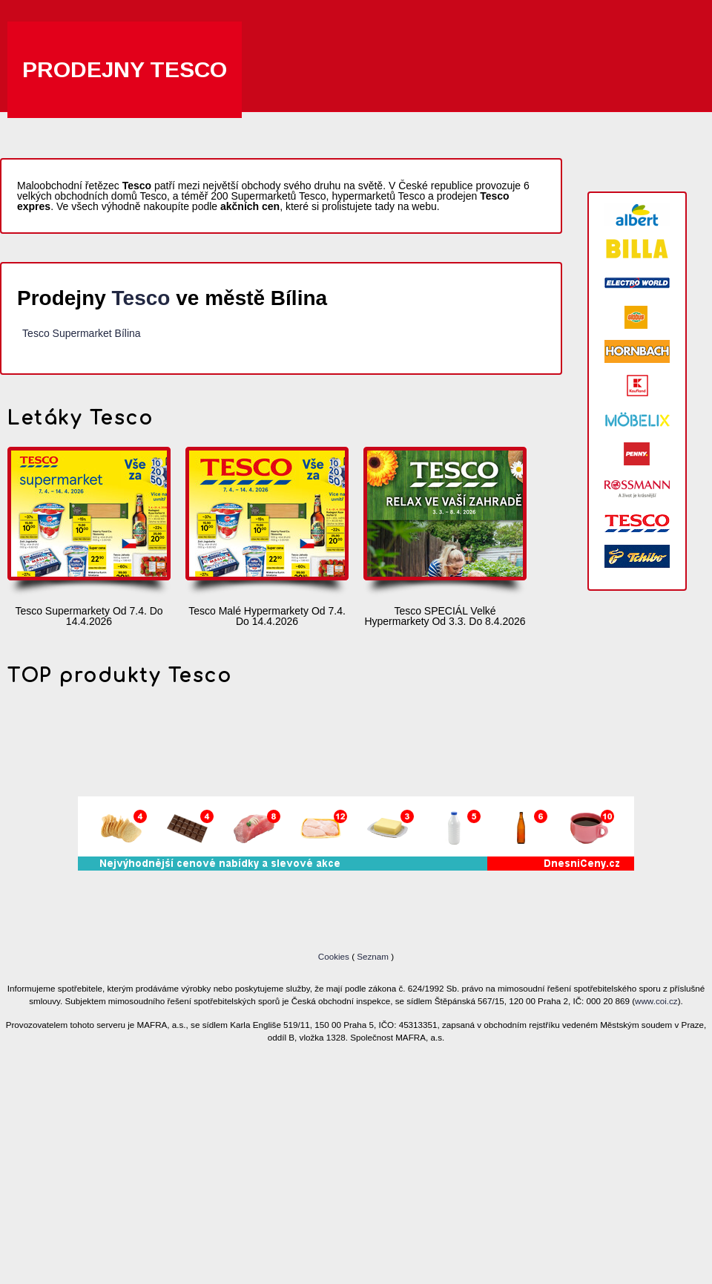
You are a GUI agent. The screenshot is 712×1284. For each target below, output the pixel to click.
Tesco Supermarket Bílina (81, 333)
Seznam (373, 956)
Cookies (335, 956)
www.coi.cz (656, 1001)
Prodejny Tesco (124, 69)
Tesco (141, 297)
